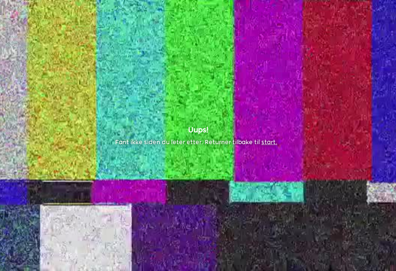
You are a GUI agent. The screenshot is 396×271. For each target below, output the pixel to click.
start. (269, 142)
